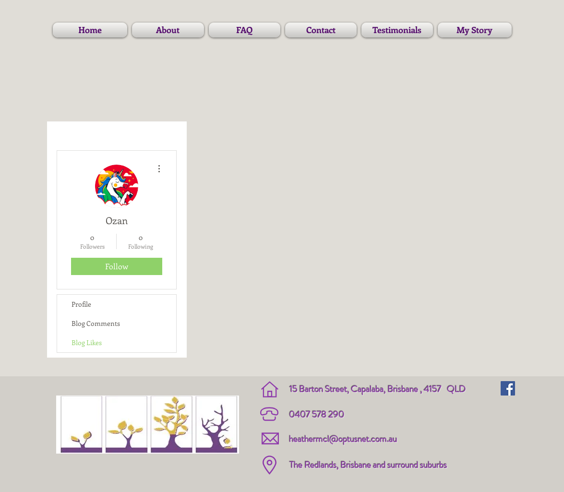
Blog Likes (87, 342)
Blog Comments (96, 323)
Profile (81, 304)
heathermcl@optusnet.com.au (343, 438)
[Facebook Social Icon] (508, 388)
